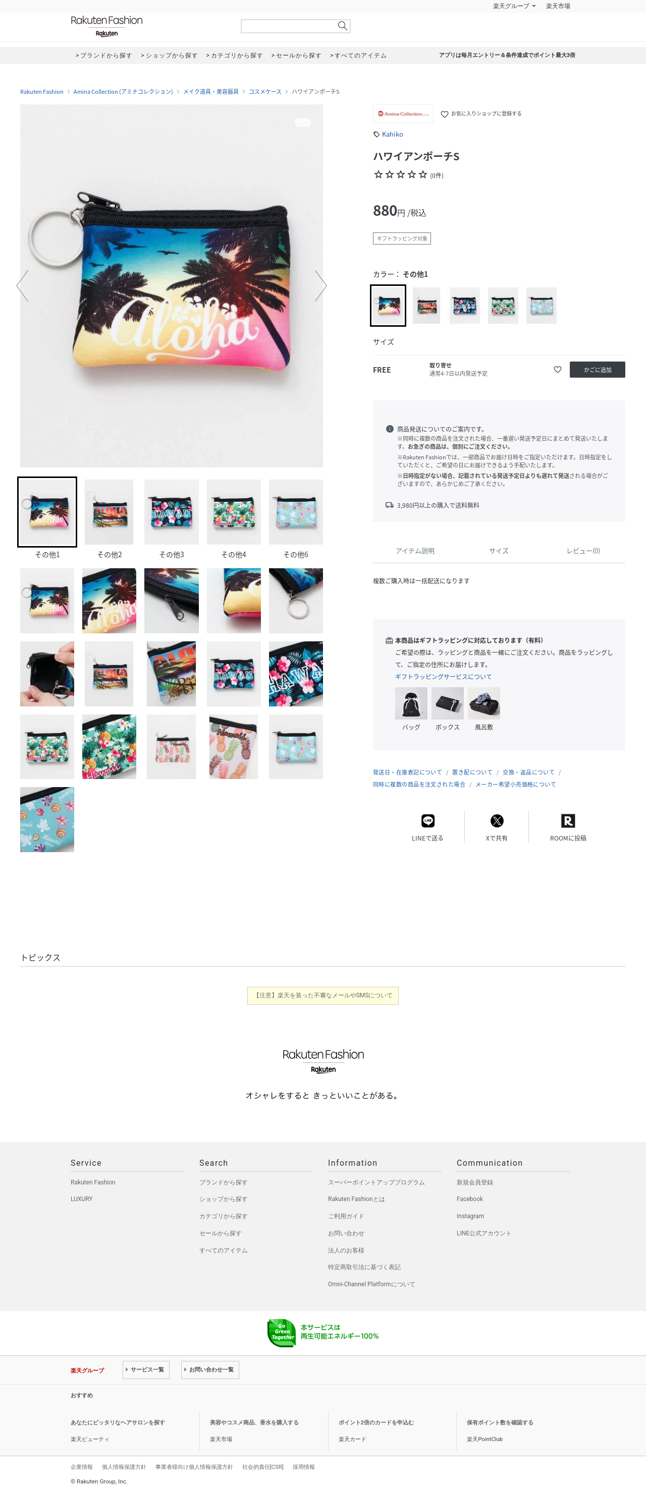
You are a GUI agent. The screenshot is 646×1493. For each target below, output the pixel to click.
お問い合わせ (346, 1233)
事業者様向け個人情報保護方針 (194, 1466)
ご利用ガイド (346, 1216)
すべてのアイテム (223, 1250)
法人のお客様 (346, 1250)
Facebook (470, 1199)
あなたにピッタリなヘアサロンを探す (118, 1422)
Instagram (470, 1216)
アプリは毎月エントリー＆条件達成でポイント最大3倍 (507, 55)
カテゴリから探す (223, 1216)
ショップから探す (223, 1199)
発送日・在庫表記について (407, 772)
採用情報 (304, 1466)
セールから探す (220, 1233)
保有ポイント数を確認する (500, 1422)
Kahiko (392, 134)
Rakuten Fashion (149, 26)
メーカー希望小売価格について (515, 784)
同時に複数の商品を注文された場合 (419, 784)
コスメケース (265, 92)
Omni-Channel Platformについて (371, 1284)
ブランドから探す (223, 1182)
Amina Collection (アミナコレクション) (123, 92)
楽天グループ (511, 6)
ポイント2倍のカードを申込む (376, 1422)
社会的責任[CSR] (263, 1466)
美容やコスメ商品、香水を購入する (254, 1422)
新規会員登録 (475, 1182)
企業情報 (82, 1466)
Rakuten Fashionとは (356, 1199)
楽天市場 (558, 6)
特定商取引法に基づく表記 (364, 1267)
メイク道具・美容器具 (211, 92)
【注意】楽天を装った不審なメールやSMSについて (323, 995)
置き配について (472, 772)
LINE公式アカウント (484, 1233)
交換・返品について (529, 772)
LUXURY (82, 1199)
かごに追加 (598, 370)
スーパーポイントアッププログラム (376, 1182)
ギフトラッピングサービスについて (443, 676)
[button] (22, 286)
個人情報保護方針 (124, 1466)
